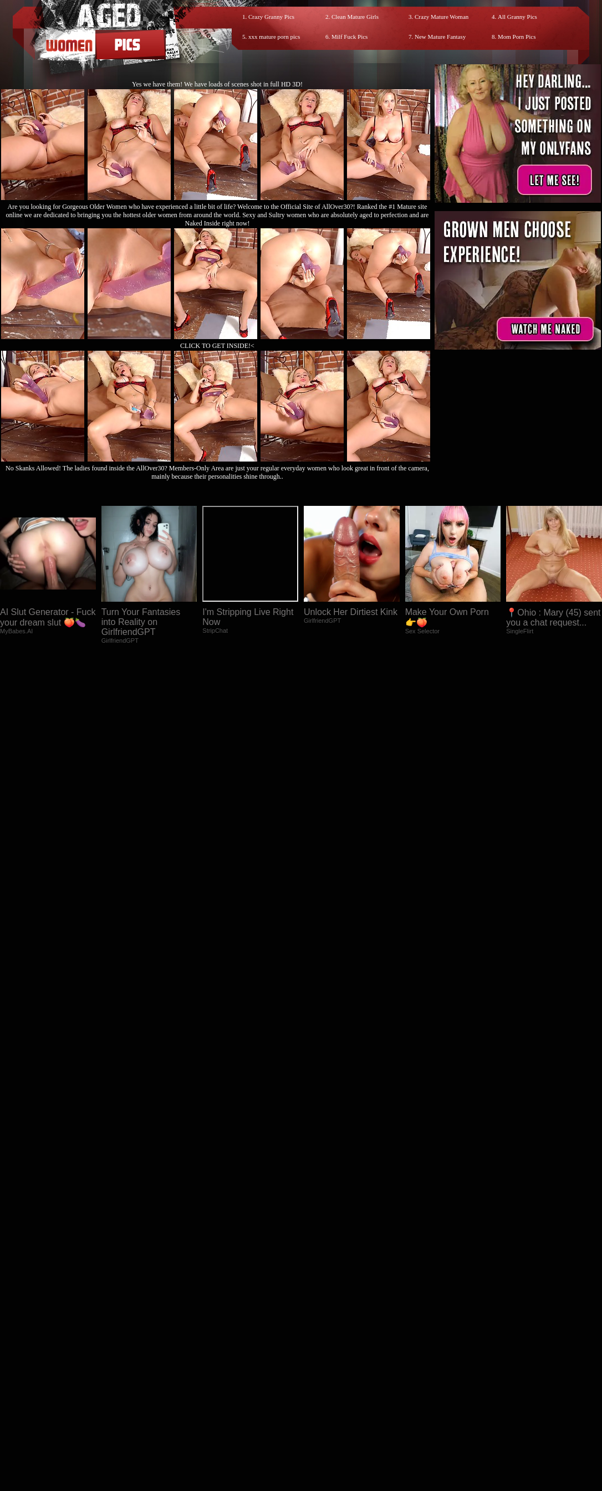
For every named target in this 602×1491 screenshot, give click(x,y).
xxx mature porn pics (274, 36)
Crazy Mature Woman (441, 16)
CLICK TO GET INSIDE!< (217, 346)
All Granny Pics (517, 16)
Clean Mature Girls (355, 16)
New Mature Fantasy (440, 36)
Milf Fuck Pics (349, 36)
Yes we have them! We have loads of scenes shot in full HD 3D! (217, 84)
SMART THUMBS (320, 1398)
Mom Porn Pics (516, 36)
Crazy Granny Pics (271, 16)
